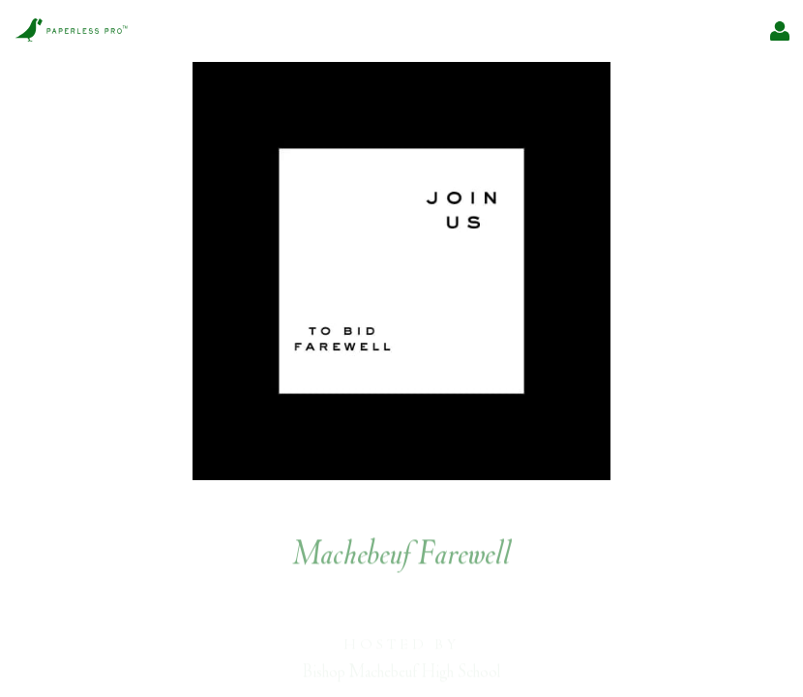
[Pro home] (71, 31)
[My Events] (779, 30)
